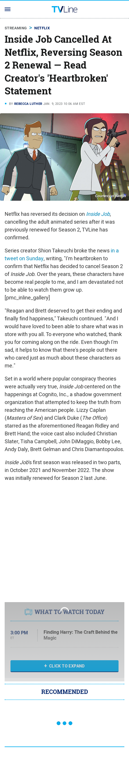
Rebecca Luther (28, 103)
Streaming (16, 28)
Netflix (42, 28)
